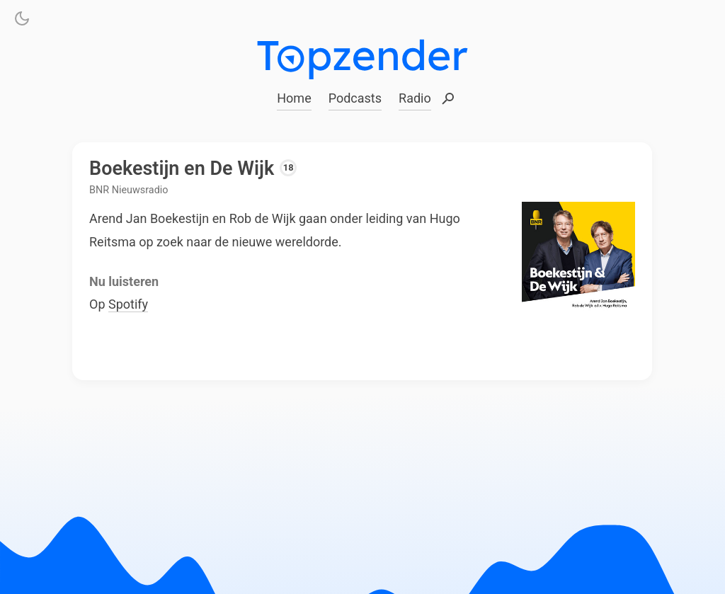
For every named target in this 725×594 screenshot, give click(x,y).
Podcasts (355, 98)
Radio (415, 98)
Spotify (128, 304)
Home (294, 98)
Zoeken (448, 99)
